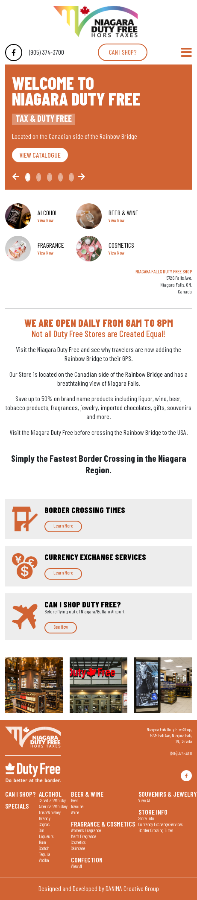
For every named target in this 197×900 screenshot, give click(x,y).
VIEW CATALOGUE (40, 155)
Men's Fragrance (83, 836)
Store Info (153, 811)
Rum (42, 842)
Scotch (44, 848)
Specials (17, 805)
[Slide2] (49, 177)
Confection (87, 859)
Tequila (44, 854)
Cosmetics (78, 842)
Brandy (44, 818)
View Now (45, 220)
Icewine (77, 806)
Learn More (63, 525)
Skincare (78, 848)
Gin (41, 830)
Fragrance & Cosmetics (103, 823)
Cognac (44, 824)
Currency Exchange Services (160, 824)
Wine (75, 812)
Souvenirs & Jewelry (167, 793)
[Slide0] (27, 177)
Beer (74, 800)
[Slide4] (71, 177)
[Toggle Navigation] (186, 52)
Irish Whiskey (50, 812)
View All (76, 866)
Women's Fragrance (86, 830)
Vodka (44, 860)
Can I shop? (122, 52)
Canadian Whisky (52, 800)
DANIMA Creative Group (132, 888)
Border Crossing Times (155, 830)
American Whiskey (53, 806)
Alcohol (50, 793)
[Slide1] (38, 177)
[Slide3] (60, 177)
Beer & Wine (87, 793)
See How (60, 627)
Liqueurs (46, 836)
